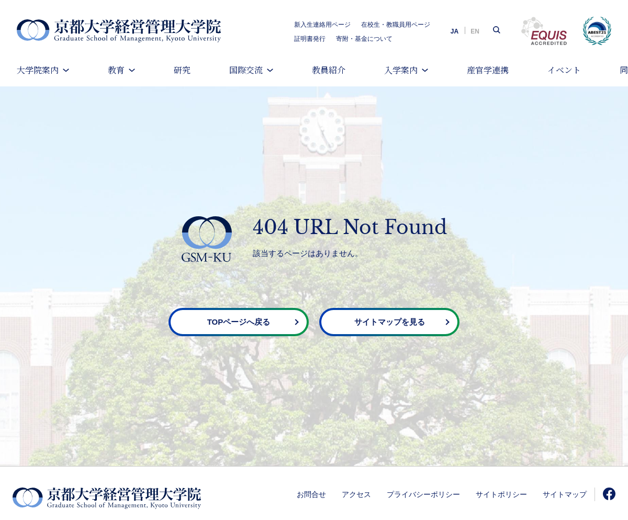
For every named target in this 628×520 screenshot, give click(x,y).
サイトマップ (565, 494)
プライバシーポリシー (423, 494)
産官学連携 (488, 70)
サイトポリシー (501, 494)
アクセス (356, 494)
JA (454, 31)
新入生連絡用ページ (322, 24)
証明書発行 (310, 38)
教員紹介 (328, 70)
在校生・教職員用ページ (395, 24)
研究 (182, 70)
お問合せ (311, 494)
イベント (564, 70)
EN (474, 31)
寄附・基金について (364, 38)
